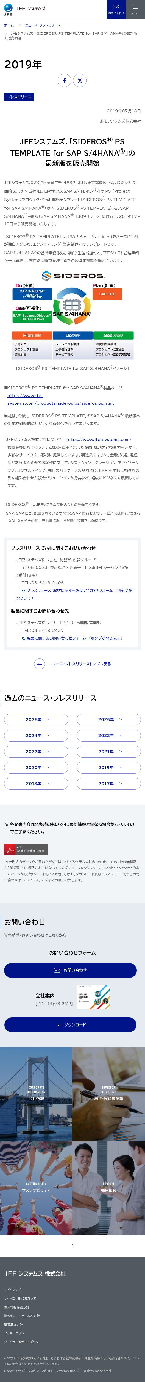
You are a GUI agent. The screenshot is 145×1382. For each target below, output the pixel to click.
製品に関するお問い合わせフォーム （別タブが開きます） (75, 638)
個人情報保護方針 (16, 1307)
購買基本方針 (13, 1324)
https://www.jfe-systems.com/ (99, 439)
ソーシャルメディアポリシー (22, 1341)
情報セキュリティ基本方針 (22, 1315)
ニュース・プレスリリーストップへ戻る (72, 663)
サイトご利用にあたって (20, 1298)
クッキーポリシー (15, 1333)
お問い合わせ (116, 13)
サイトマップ (12, 1289)
